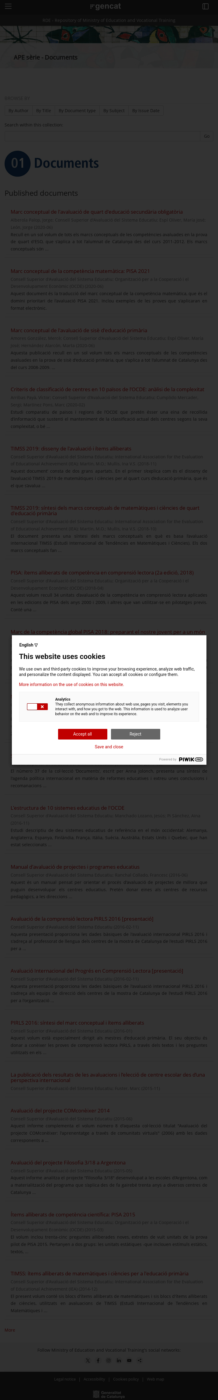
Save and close (109, 746)
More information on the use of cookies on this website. (71, 684)
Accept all (82, 734)
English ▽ (28, 645)
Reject (135, 734)
